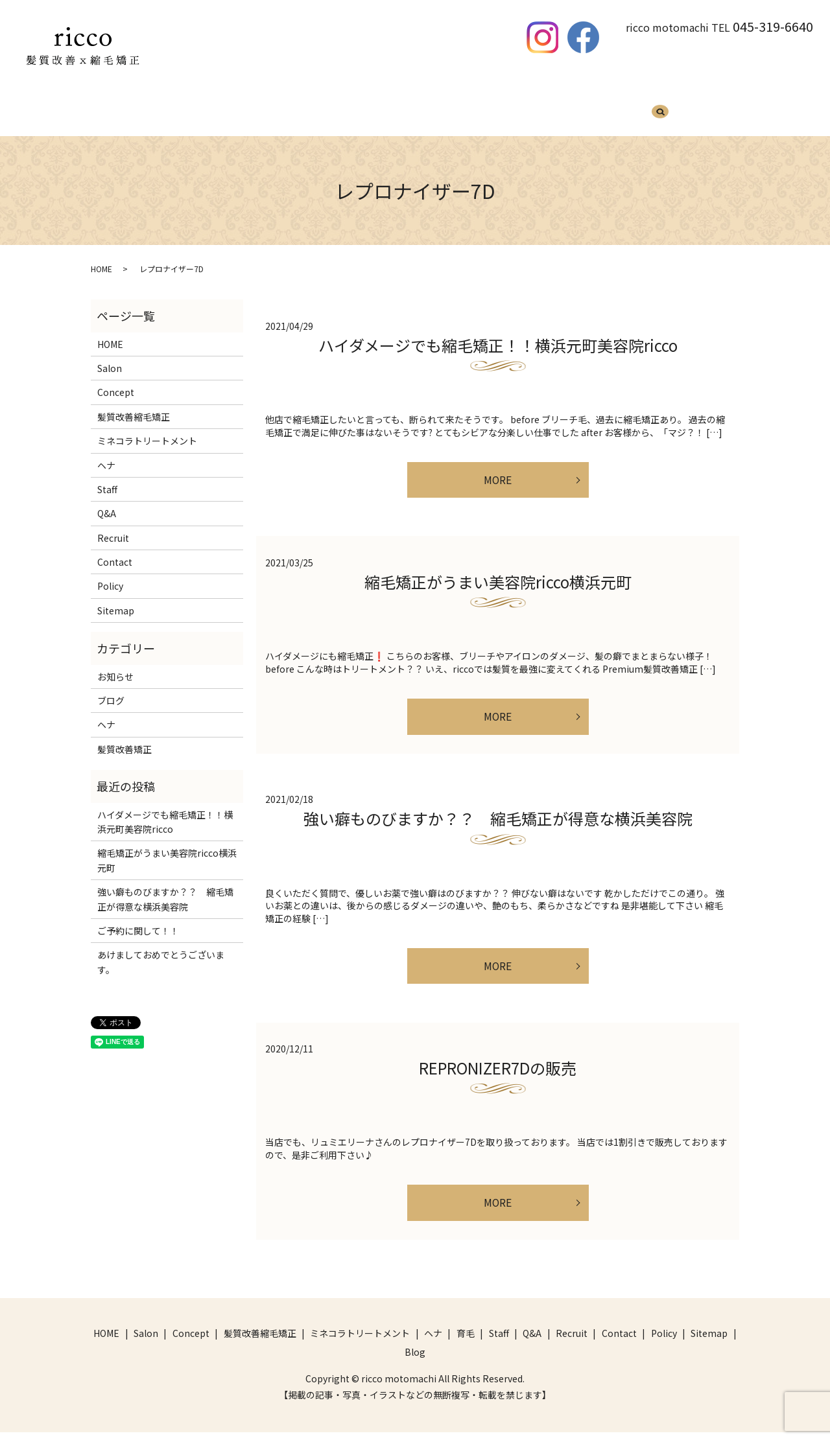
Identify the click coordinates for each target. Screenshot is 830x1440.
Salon (109, 355)
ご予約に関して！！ (138, 918)
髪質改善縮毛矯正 (241, 108)
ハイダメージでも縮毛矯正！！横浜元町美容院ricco (498, 332)
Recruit (577, 108)
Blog (621, 108)
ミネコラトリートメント (346, 108)
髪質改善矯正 (124, 736)
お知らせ (115, 664)
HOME (174, 108)
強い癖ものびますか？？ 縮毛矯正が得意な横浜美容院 (498, 816)
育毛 (459, 108)
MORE (497, 469)
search (660, 109)
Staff (496, 108)
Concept (115, 379)
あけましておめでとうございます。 (160, 949)
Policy (110, 573)
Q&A (534, 108)
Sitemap (115, 598)
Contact (114, 549)
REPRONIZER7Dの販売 (497, 1071)
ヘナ (423, 108)
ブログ (110, 688)
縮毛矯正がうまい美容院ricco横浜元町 (498, 574)
